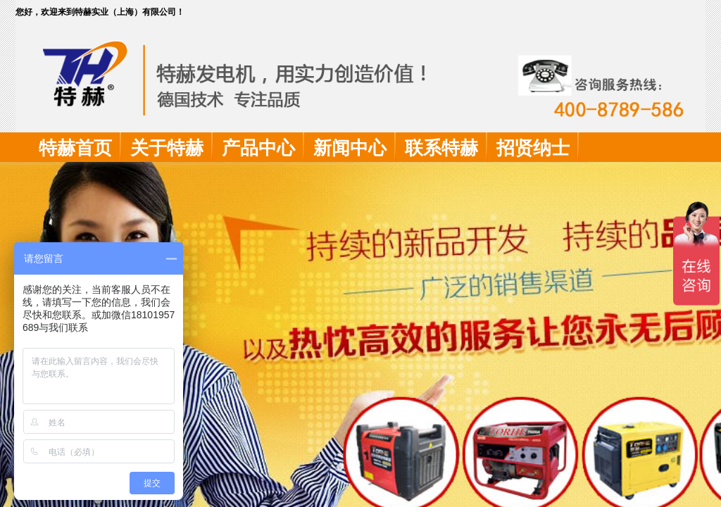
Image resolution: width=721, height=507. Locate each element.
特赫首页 (75, 148)
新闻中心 (350, 148)
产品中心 (258, 148)
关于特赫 (166, 148)
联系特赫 (441, 148)
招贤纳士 (533, 148)
